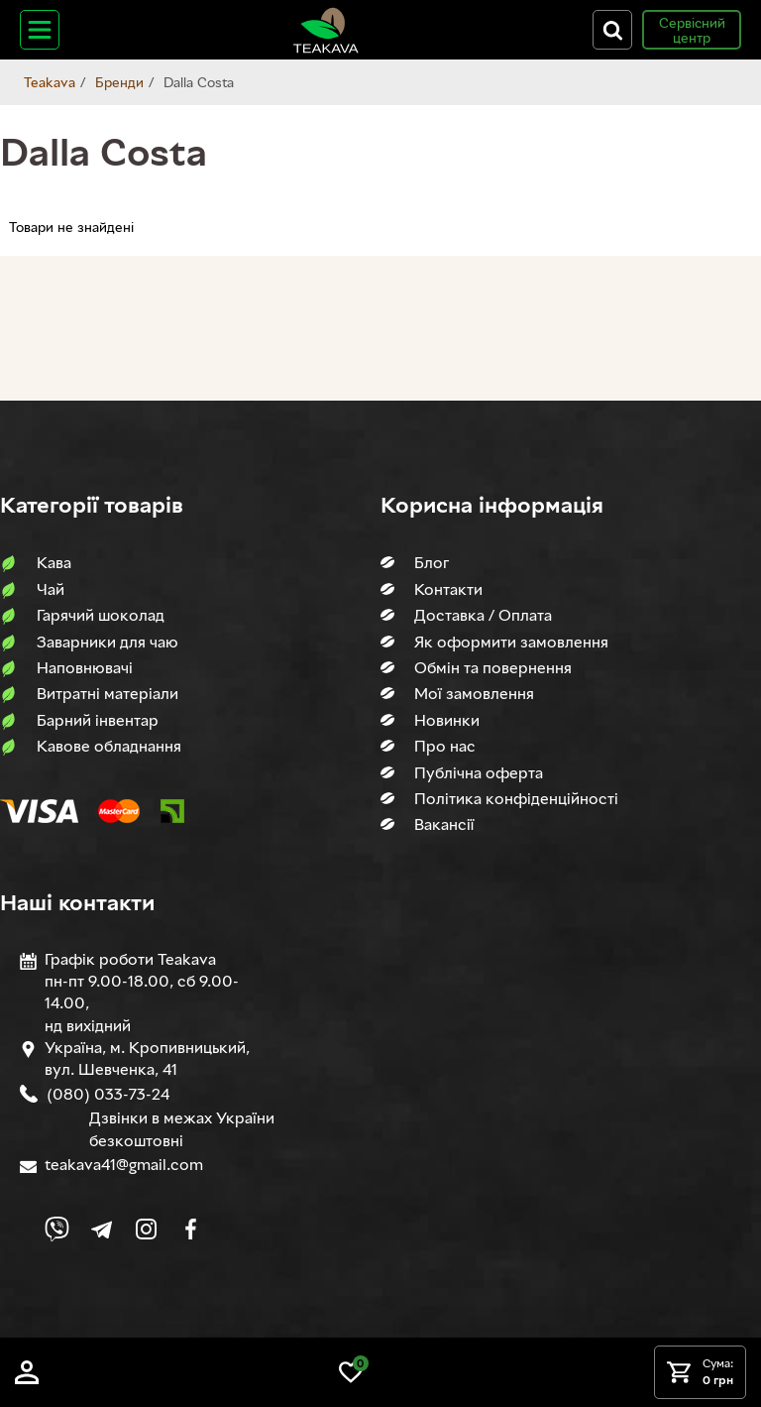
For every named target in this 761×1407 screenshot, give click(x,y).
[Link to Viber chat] (57, 1229)
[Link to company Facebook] (190, 1229)
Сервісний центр (692, 30)
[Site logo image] (326, 30)
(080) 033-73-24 (106, 1094)
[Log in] (27, 1372)
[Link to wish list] (351, 1372)
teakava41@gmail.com (124, 1164)
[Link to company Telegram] (101, 1229)
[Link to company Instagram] (146, 1229)
